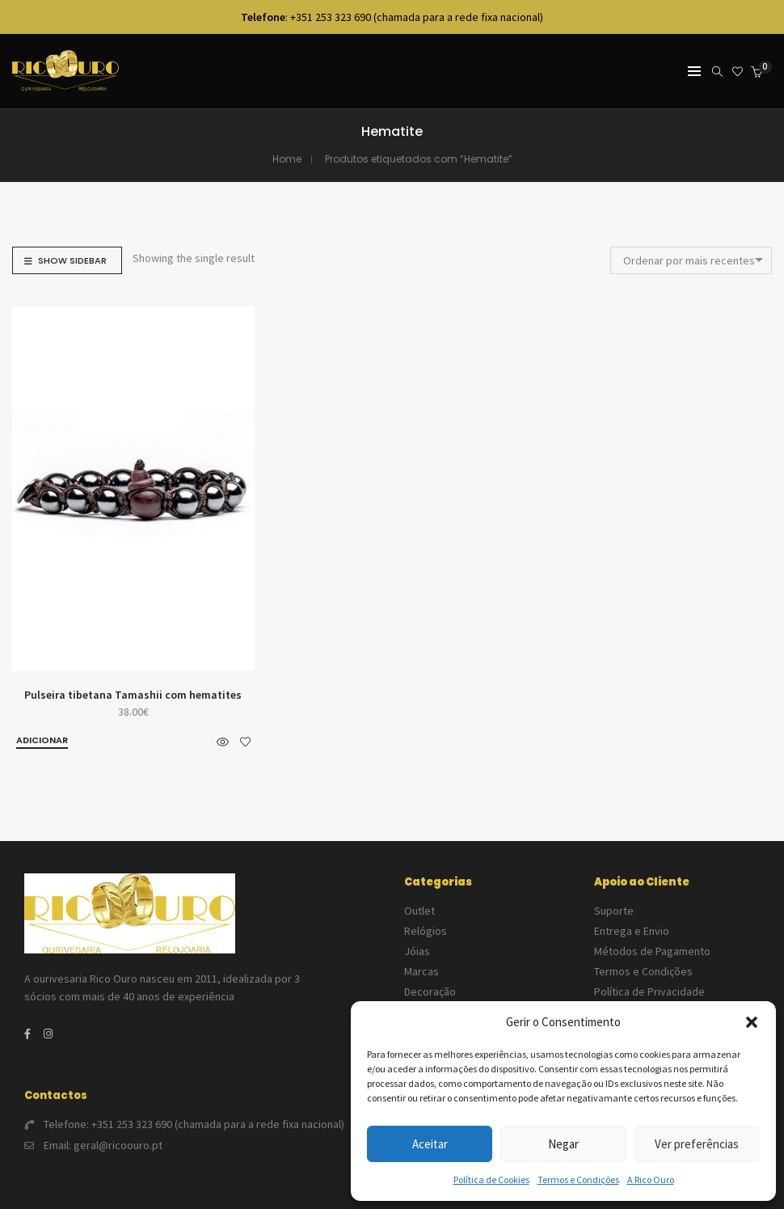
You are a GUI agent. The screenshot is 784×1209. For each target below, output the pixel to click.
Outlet (419, 910)
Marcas (421, 971)
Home (286, 159)
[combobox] (691, 260)
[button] (752, 1022)
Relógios (425, 931)
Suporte (614, 910)
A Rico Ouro (650, 1179)
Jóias (417, 951)
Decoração (430, 991)
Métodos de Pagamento (652, 951)
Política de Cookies (491, 1179)
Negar (563, 1144)
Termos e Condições (578, 1179)
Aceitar (430, 1144)
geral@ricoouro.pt (118, 1145)
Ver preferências (697, 1144)
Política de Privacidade (649, 991)
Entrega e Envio (631, 931)
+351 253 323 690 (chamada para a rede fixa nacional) (217, 1124)
